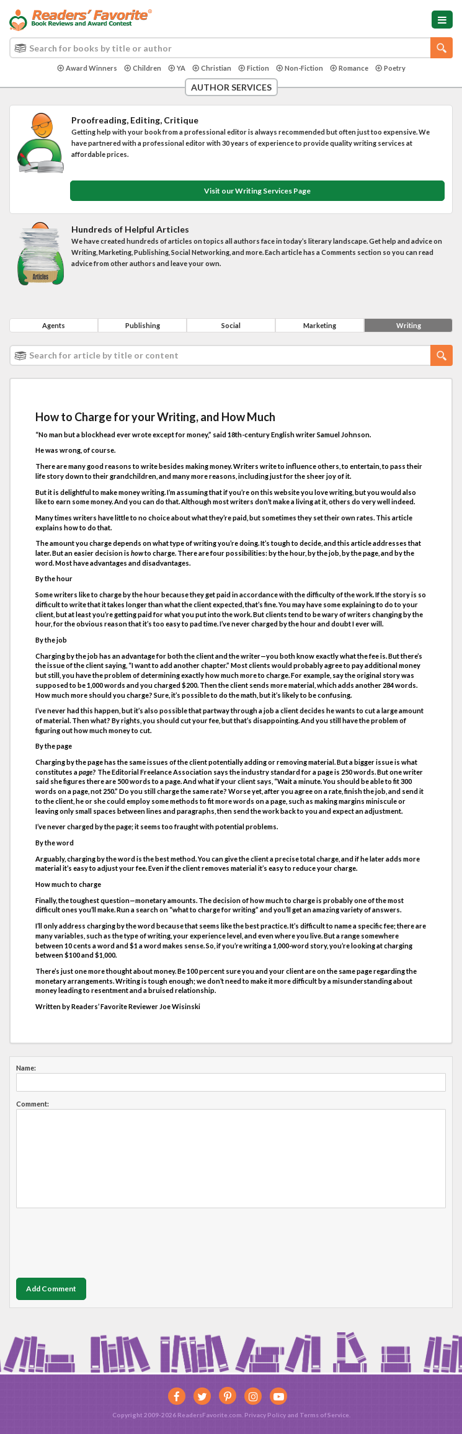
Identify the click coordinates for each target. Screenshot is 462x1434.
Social (231, 325)
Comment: (32, 1104)
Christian (211, 68)
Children (142, 68)
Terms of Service (324, 1414)
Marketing (319, 325)
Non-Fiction (299, 68)
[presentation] (110, 1240)
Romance (349, 68)
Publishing (142, 325)
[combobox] (231, 47)
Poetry (390, 68)
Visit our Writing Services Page (257, 190)
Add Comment (51, 1288)
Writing (408, 325)
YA (176, 68)
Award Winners (87, 68)
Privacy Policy (265, 1414)
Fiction (253, 68)
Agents (53, 325)
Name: (26, 1068)
